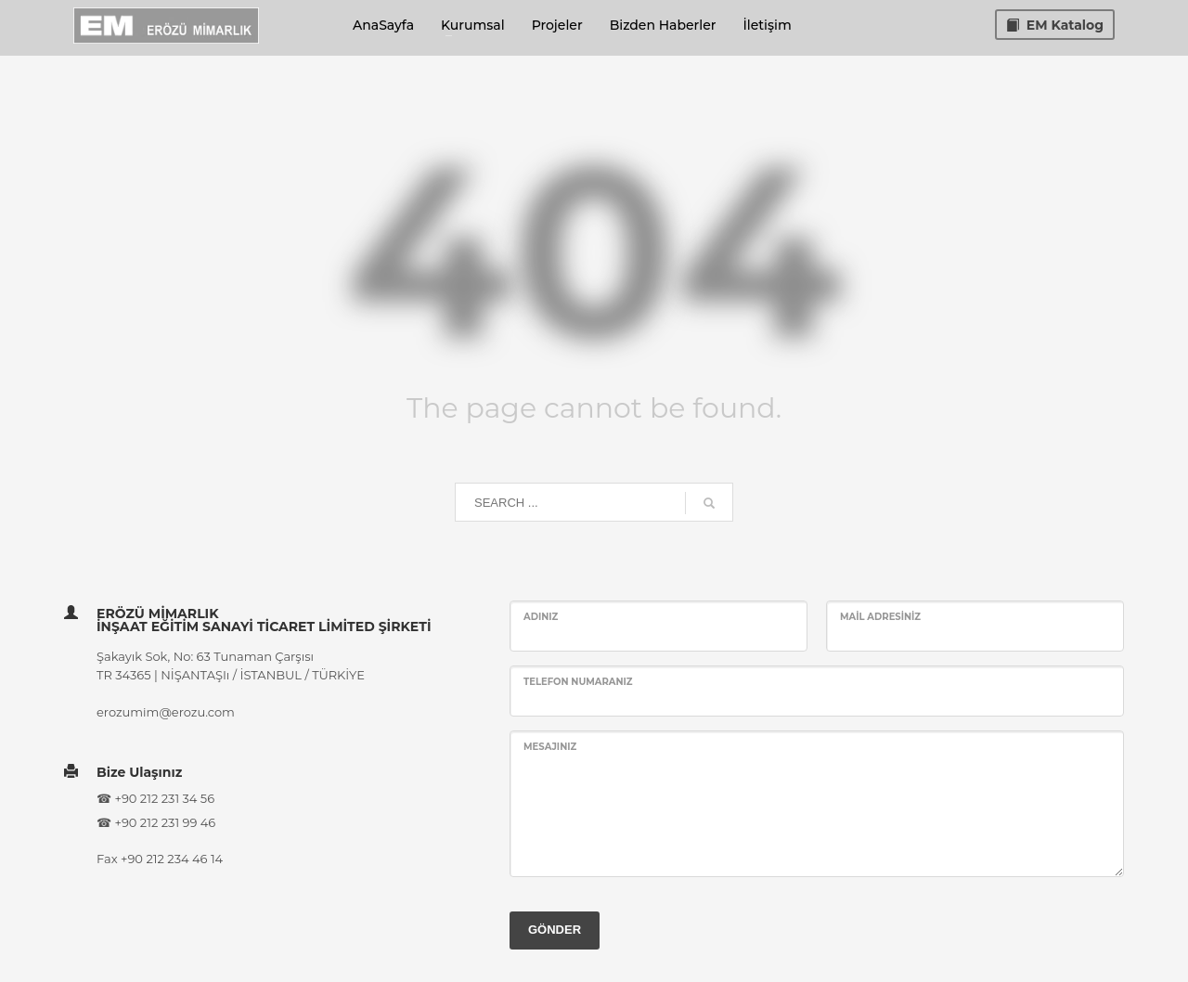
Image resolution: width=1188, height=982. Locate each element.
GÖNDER (554, 930)
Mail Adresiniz (880, 617)
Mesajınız (549, 747)
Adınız (540, 617)
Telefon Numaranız (578, 682)
